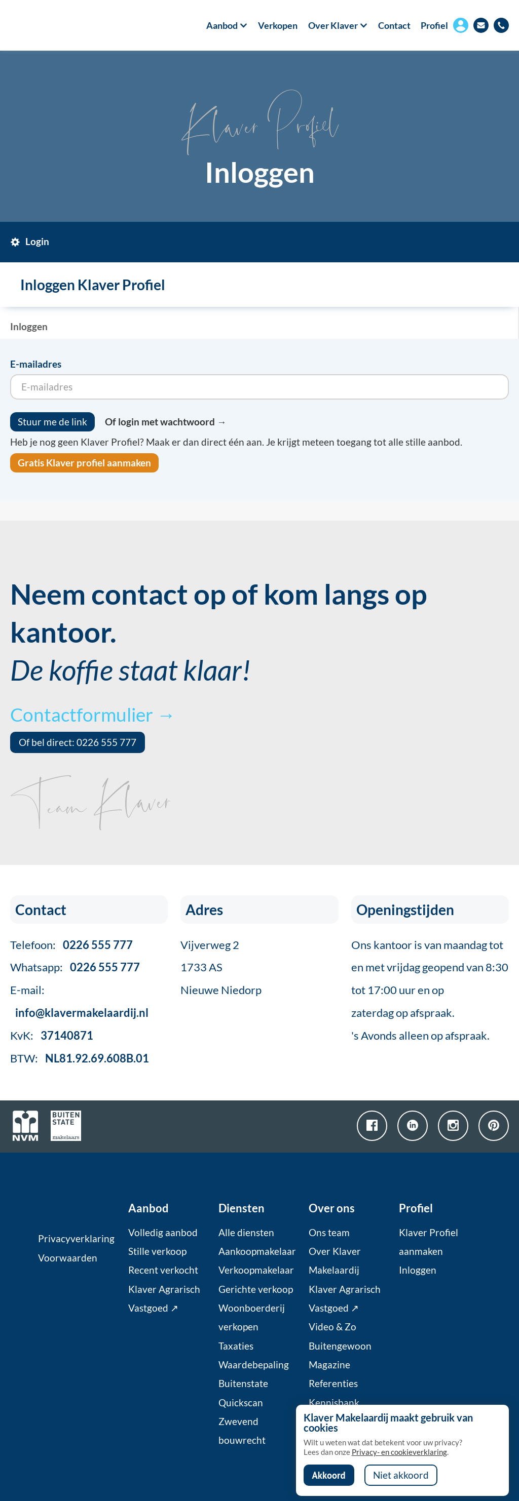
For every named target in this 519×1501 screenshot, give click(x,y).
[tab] (37, 242)
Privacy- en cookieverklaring (399, 1451)
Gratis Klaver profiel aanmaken (84, 462)
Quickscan (240, 1402)
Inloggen (417, 1270)
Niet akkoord (401, 1475)
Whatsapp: (75, 967)
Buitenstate (243, 1383)
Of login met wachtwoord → (166, 421)
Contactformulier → (92, 714)
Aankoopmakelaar (257, 1251)
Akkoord (329, 1475)
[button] (222, 25)
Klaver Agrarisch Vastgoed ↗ (164, 1299)
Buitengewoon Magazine (340, 1355)
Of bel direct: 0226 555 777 (77, 742)
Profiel (434, 25)
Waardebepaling (253, 1364)
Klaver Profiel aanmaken (428, 1242)
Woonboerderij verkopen (251, 1317)
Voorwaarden (67, 1257)
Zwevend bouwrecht (242, 1431)
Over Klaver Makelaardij (335, 1261)
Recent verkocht (163, 1270)
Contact (394, 25)
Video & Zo (332, 1326)
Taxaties (235, 1346)
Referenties (333, 1383)
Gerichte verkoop (255, 1289)
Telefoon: (71, 945)
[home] (49, 25)
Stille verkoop (157, 1251)
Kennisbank (334, 1402)
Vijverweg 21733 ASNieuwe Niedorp (221, 967)
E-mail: (79, 1001)
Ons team (329, 1232)
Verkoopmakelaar (256, 1270)
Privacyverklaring (76, 1238)
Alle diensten (246, 1232)
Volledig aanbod (163, 1232)
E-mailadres (35, 364)
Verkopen (278, 25)
